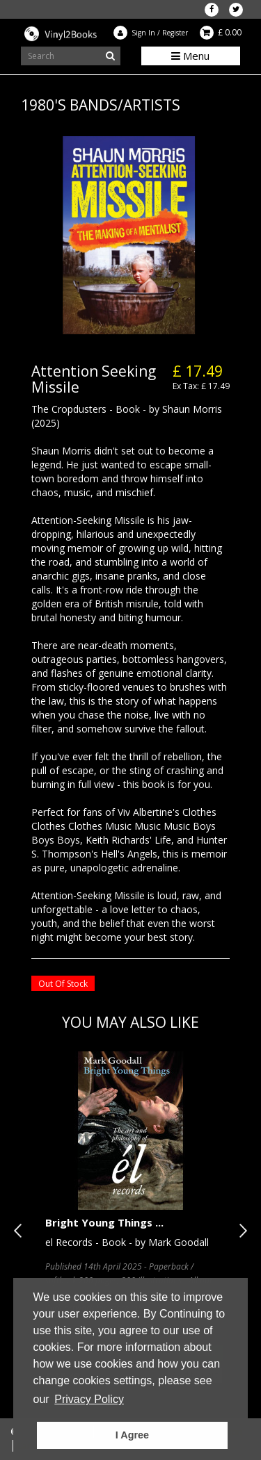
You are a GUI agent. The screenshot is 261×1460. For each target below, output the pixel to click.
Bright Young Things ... (104, 1222)
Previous (21, 1231)
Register (175, 33)
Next (240, 1231)
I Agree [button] (132, 1435)
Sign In (143, 33)
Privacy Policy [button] (89, 1399)
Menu (190, 56)
